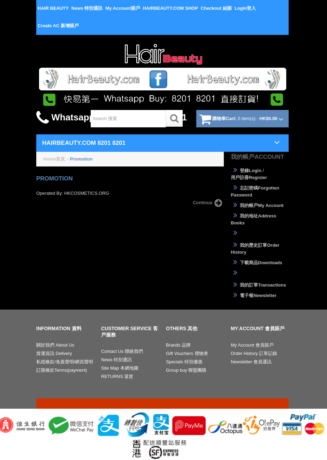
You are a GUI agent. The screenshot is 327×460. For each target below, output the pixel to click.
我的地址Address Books (253, 219)
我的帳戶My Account (257, 205)
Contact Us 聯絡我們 (122, 351)
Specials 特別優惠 (184, 361)
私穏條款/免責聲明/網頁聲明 (64, 361)
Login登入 (245, 8)
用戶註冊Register (249, 177)
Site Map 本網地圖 (119, 368)
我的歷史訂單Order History (255, 248)
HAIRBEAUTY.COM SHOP (170, 8)
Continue (208, 203)
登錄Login (246, 170)
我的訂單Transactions (258, 285)
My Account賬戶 (122, 8)
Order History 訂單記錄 (254, 353)
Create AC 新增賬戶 (58, 25)
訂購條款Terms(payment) (61, 370)
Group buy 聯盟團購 (186, 370)
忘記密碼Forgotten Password (255, 191)
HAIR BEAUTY (53, 8)
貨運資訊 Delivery (54, 353)
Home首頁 (54, 159)
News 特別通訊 (87, 8)
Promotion (81, 159)
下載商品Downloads (256, 262)
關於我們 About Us (55, 345)
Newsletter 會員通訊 (251, 361)
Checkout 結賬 (216, 8)
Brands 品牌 (178, 345)
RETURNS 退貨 (117, 376)
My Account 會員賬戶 (252, 345)
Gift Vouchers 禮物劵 (187, 353)
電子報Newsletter (253, 295)
